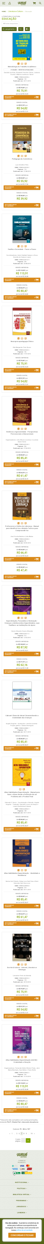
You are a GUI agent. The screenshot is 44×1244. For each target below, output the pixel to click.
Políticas (21, 1188)
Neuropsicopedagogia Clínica (22, 341)
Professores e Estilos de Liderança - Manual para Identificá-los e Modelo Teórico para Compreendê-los (22, 528)
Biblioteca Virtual (21, 1194)
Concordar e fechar (22, 1235)
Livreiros (21, 1213)
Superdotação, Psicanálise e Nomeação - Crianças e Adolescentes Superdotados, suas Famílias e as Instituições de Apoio (22, 623)
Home (4, 11)
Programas (21, 1200)
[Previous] (10, 1133)
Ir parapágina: (18, 1140)
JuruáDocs (21, 1206)
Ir (28, 1140)
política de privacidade (24, 1230)
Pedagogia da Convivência (22, 159)
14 (32, 1134)
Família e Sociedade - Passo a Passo (22, 249)
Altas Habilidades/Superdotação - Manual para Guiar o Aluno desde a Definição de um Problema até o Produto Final (22, 794)
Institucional (21, 1182)
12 (21, 29)
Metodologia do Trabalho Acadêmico (22, 67)
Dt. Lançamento (10, 29)
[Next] (34, 1133)
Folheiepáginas (25, 64)
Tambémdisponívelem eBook (18, 64)
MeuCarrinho (34, 3)
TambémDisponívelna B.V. (22, 64)
